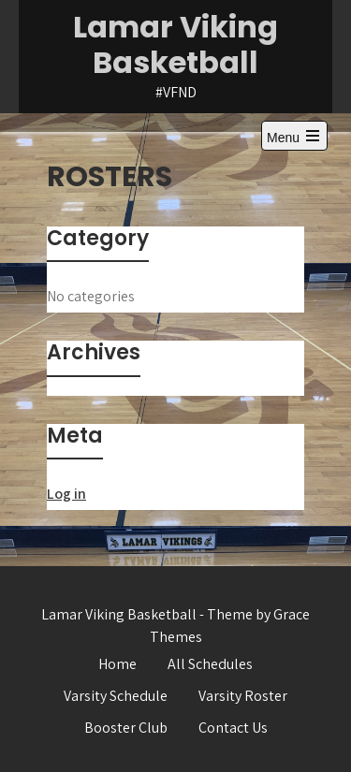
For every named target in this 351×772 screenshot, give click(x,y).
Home (117, 664)
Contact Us (233, 727)
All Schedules (210, 664)
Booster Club (126, 727)
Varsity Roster (242, 696)
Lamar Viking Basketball (175, 44)
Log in (66, 493)
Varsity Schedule (116, 696)
